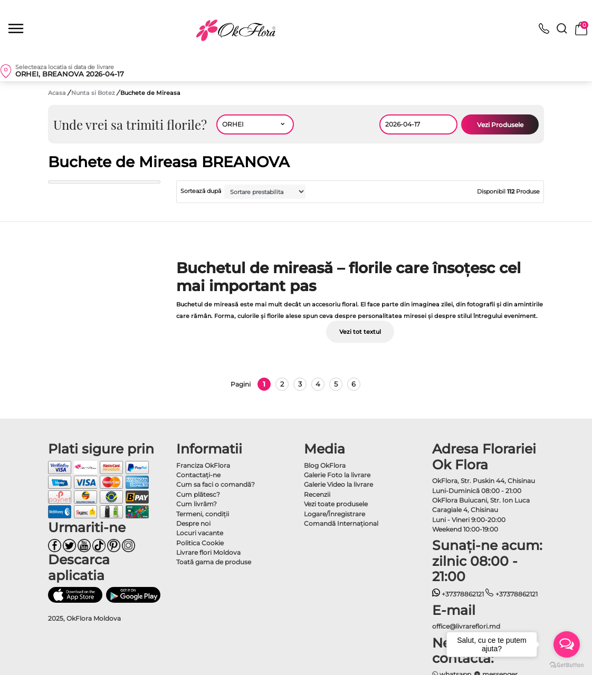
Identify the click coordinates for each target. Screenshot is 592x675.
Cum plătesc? (198, 494)
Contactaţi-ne (198, 475)
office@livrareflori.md (466, 626)
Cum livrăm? (196, 504)
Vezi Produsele (500, 125)
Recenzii (317, 494)
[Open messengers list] (566, 644)
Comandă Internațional (341, 523)
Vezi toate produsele (336, 504)
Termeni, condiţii (202, 514)
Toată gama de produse (213, 562)
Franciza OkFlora (203, 465)
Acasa (57, 93)
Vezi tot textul (360, 331)
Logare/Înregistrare (334, 514)
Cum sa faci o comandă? (215, 484)
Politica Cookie (200, 543)
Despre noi (193, 523)
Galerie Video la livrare (338, 484)
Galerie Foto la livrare (337, 475)
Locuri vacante (199, 533)
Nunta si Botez (94, 93)
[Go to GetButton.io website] (567, 664)
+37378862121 (458, 594)
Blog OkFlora (325, 465)
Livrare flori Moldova (208, 552)
